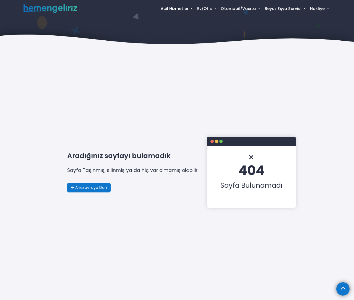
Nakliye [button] (318, 8)
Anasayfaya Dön (89, 187)
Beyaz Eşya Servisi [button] (284, 8)
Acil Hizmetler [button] (175, 8)
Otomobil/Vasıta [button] (239, 8)
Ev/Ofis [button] (205, 8)
